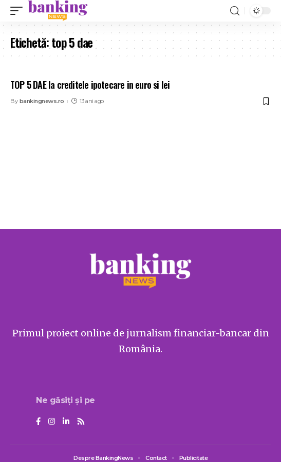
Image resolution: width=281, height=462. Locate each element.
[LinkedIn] (66, 422)
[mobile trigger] (19, 11)
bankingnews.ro (42, 101)
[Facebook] (38, 422)
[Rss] (81, 422)
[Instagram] (51, 422)
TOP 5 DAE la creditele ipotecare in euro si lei (90, 84)
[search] (235, 11)
